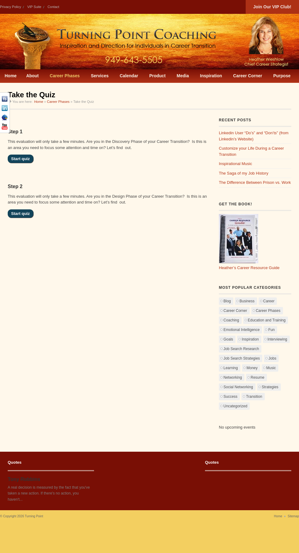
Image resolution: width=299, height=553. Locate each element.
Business (247, 301)
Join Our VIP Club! (272, 6)
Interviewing (277, 339)
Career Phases (58, 101)
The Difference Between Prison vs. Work (255, 182)
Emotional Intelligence (241, 330)
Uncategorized (235, 406)
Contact (53, 7)
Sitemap (293, 516)
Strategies (270, 387)
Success (230, 396)
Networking (232, 377)
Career (269, 301)
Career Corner (235, 311)
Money (252, 368)
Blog (227, 301)
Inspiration (250, 339)
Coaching (231, 320)
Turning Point (34, 516)
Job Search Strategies (241, 358)
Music (271, 368)
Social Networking (238, 387)
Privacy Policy (10, 7)
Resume (257, 377)
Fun (271, 330)
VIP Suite (34, 7)
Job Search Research (241, 349)
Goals (228, 339)
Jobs (272, 358)
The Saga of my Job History (243, 173)
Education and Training (267, 320)
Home (38, 101)
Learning (230, 368)
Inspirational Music (235, 163)
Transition (254, 396)
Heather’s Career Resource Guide (249, 267)
